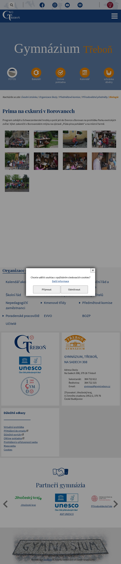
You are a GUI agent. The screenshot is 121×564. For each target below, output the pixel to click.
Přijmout (47, 289)
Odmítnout (74, 289)
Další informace (60, 281)
